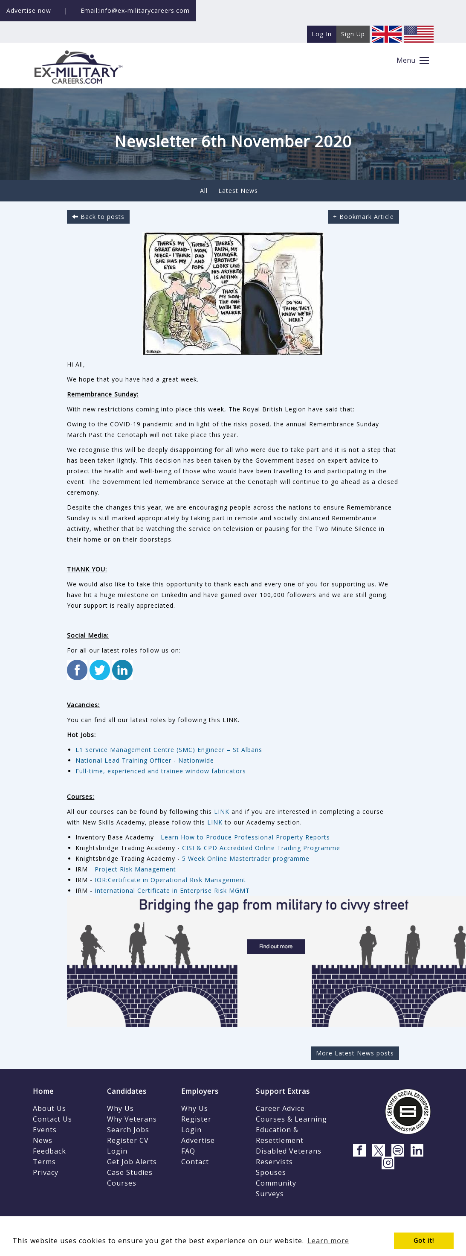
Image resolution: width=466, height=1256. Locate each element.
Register (196, 1119)
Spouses (271, 1172)
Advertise (198, 1140)
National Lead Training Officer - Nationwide (144, 760)
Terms (44, 1161)
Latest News (238, 191)
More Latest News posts (355, 1053)
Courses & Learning (291, 1119)
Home (43, 1091)
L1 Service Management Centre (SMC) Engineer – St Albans (168, 750)
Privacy (45, 1172)
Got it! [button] (424, 1240)
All (204, 191)
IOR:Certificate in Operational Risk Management (171, 880)
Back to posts (98, 217)
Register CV (128, 1140)
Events (45, 1129)
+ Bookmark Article (363, 217)
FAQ (188, 1151)
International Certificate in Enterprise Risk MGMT (172, 890)
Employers (200, 1091)
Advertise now (28, 10)
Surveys (270, 1193)
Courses (121, 1183)
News (42, 1140)
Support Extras (283, 1091)
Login (117, 1151)
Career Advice (280, 1108)
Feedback (49, 1151)
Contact (195, 1161)
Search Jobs (128, 1129)
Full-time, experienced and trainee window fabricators (160, 771)
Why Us (120, 1108)
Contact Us (52, 1119)
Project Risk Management (135, 869)
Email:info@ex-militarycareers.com (135, 10)
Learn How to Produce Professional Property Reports (245, 837)
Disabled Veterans (288, 1151)
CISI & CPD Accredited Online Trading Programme (261, 848)
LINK (223, 811)
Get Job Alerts (132, 1161)
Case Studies (130, 1172)
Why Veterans (132, 1119)
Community (276, 1183)
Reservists (274, 1161)
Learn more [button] (328, 1240)
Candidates (127, 1091)
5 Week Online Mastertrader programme (246, 858)
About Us (49, 1108)
